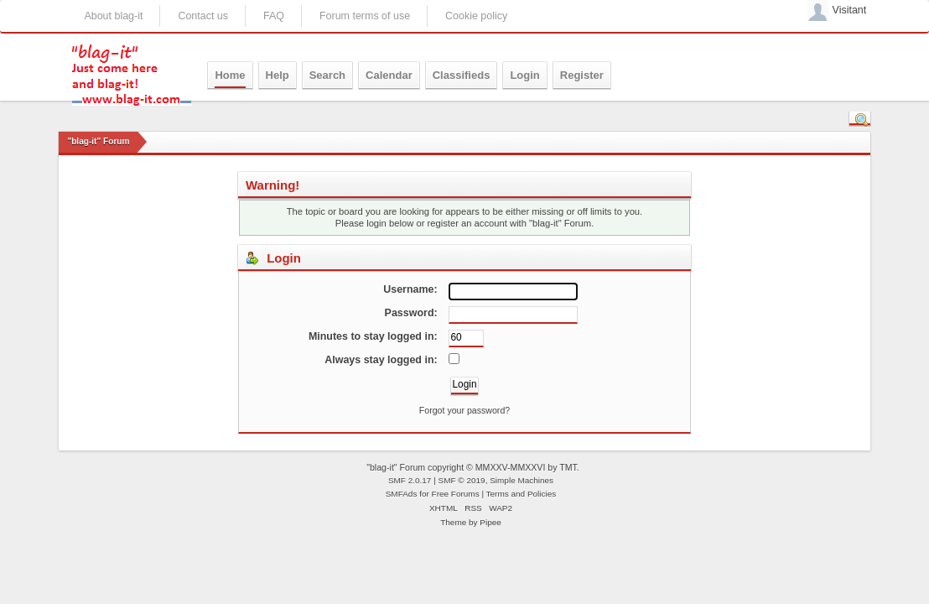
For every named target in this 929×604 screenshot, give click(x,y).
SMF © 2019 (462, 480)
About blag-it (113, 16)
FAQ (273, 16)
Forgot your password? (464, 410)
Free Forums (456, 493)
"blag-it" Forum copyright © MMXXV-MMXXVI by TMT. (472, 467)
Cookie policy (476, 16)
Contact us (203, 16)
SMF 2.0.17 (410, 480)
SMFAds (402, 493)
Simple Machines (521, 480)
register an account (466, 223)
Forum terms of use (364, 16)
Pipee (490, 522)
